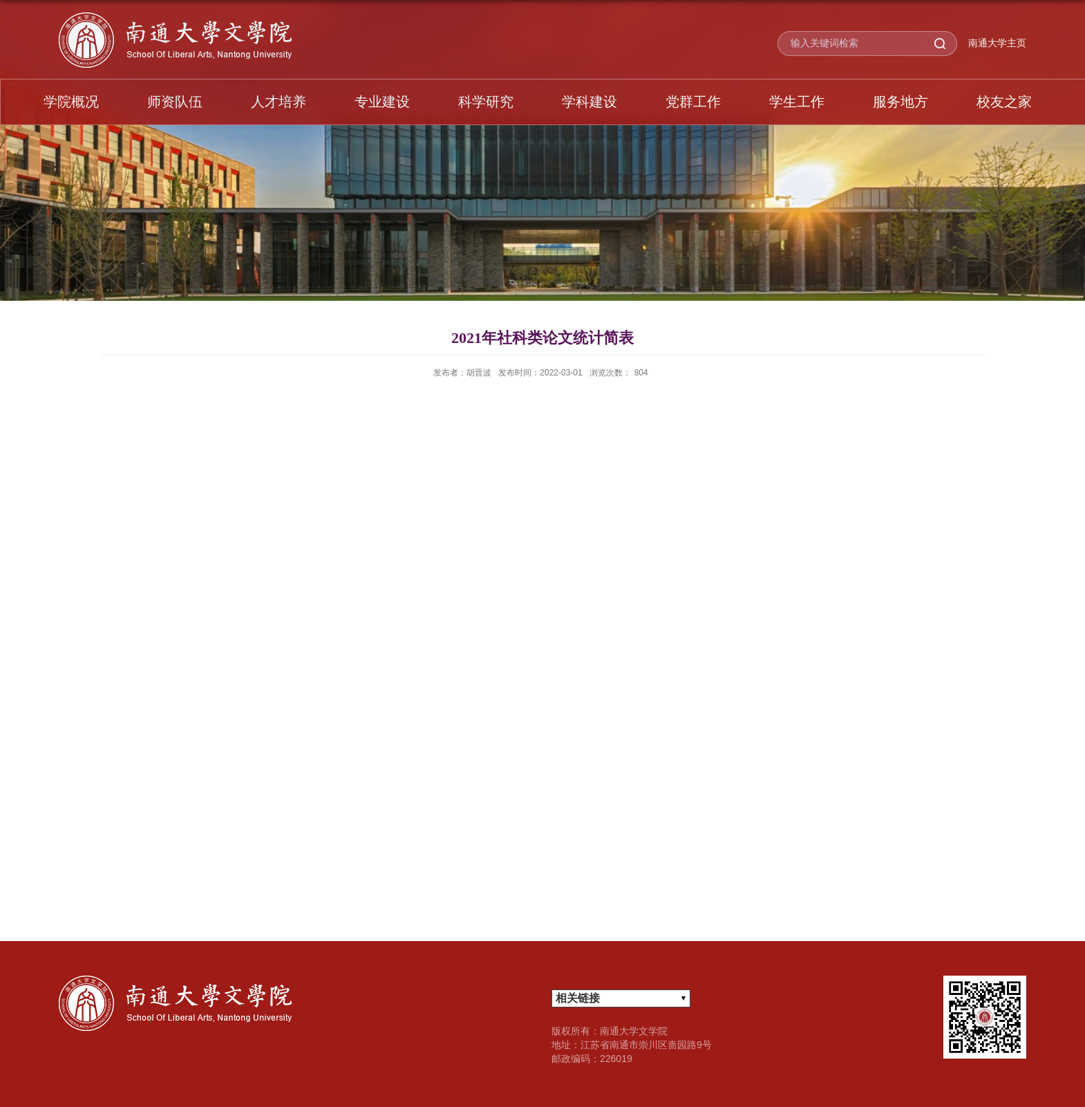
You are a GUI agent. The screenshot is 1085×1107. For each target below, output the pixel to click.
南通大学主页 (997, 42)
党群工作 (693, 101)
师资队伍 (174, 101)
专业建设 (382, 101)
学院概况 (71, 101)
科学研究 (485, 101)
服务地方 (900, 101)
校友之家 (1004, 101)
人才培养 (278, 101)
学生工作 (796, 101)
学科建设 (589, 101)
